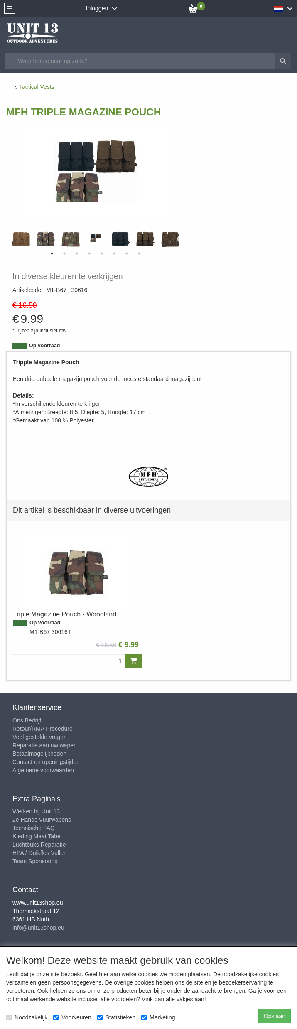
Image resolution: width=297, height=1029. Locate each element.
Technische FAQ (33, 828)
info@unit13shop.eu (38, 927)
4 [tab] (89, 253)
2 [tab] (64, 253)
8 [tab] (139, 253)
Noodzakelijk (26, 1017)
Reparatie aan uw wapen (44, 745)
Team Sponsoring (35, 861)
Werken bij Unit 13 (36, 811)
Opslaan (274, 1016)
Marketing (158, 1017)
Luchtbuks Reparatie (39, 844)
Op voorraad (44, 346)
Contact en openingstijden (46, 762)
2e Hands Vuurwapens (41, 819)
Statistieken (116, 1017)
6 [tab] (114, 253)
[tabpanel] (95, 237)
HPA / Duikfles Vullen (39, 853)
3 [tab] (77, 253)
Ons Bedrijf (26, 720)
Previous (10, 239)
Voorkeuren (72, 1017)
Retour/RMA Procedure (42, 728)
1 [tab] (52, 253)
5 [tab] (102, 253)
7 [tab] (127, 253)
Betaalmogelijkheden (39, 753)
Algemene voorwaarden (43, 770)
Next (181, 239)
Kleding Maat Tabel (37, 836)
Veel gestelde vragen (39, 737)
